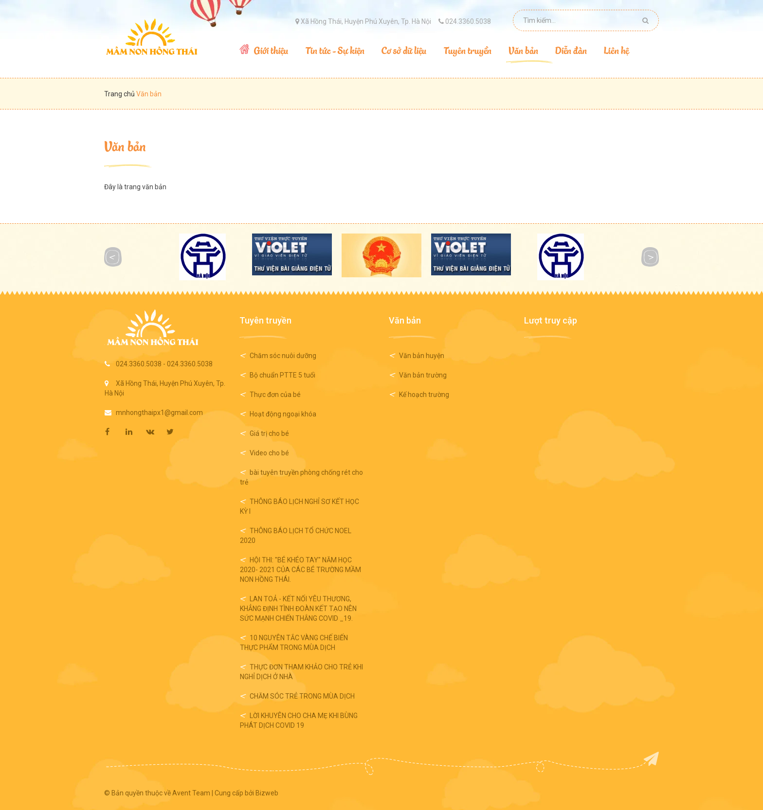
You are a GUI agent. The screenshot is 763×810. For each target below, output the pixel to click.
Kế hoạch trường (424, 394)
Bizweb (266, 793)
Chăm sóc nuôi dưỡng (283, 356)
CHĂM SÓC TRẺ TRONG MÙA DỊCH (302, 696)
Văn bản (125, 145)
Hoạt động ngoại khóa (283, 414)
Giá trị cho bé (269, 433)
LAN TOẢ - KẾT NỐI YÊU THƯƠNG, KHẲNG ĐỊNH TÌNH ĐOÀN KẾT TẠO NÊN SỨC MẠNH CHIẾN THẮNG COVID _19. (298, 608)
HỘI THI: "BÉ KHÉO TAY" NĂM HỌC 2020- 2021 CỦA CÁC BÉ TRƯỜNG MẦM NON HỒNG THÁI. (300, 569)
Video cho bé (269, 453)
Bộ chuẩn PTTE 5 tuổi (282, 375)
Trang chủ (120, 94)
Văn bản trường (423, 375)
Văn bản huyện (421, 356)
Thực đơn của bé (275, 394)
